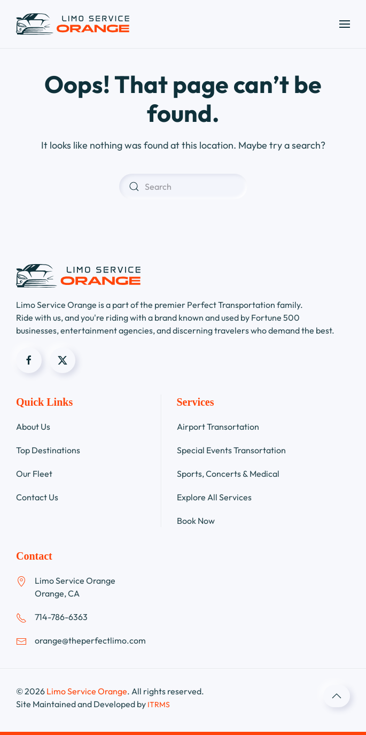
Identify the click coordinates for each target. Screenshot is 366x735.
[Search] (183, 186)
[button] (344, 24)
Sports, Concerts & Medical (228, 473)
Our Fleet (34, 473)
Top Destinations (48, 450)
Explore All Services (214, 497)
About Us (33, 426)
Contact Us (37, 497)
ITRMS (158, 704)
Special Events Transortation (231, 450)
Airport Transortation (218, 426)
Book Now (196, 520)
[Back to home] (72, 24)
